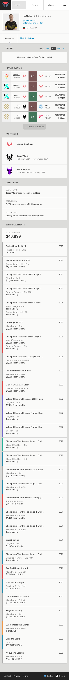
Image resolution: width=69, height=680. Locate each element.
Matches (52, 5)
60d (53, 49)
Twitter (48, 676)
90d (59, 49)
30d (47, 49)
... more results (34, 126)
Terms (25, 676)
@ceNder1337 (29, 20)
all (64, 49)
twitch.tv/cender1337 (33, 23)
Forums (35, 5)
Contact (7, 676)
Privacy (16, 676)
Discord (60, 675)
